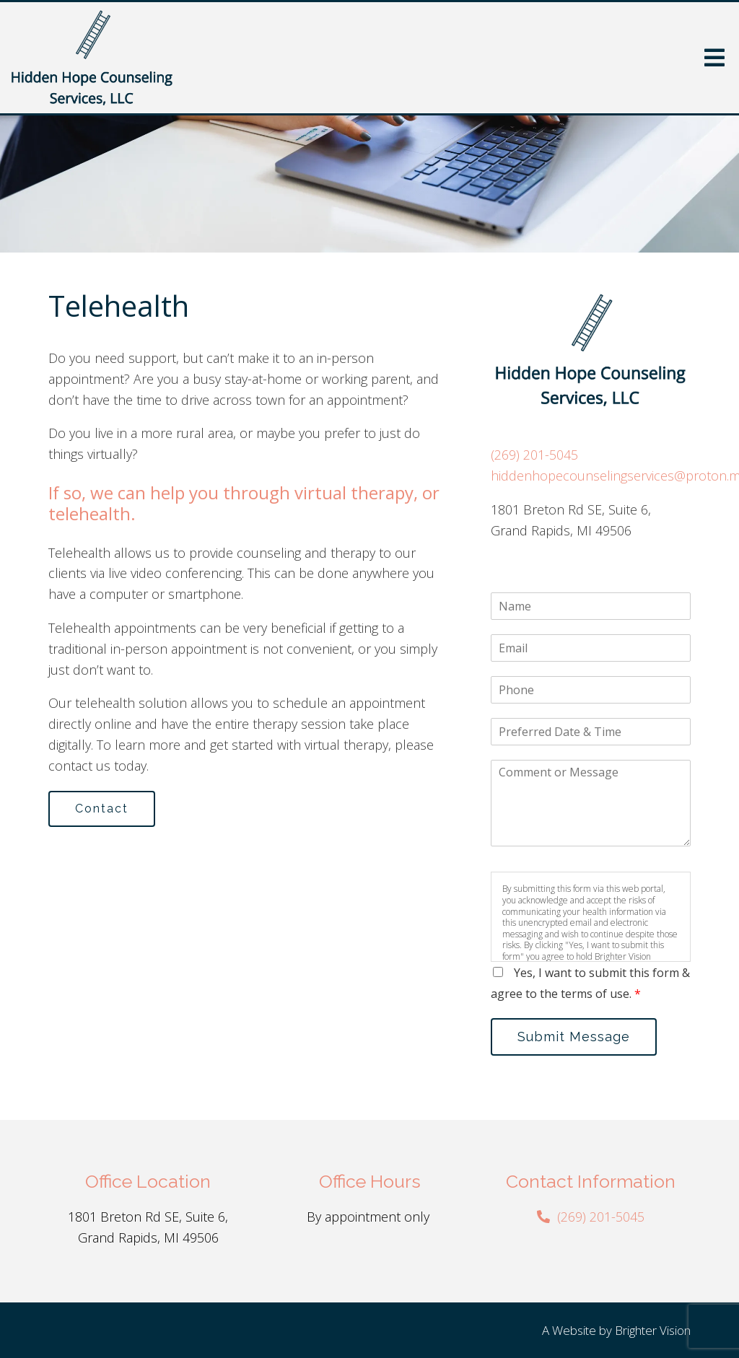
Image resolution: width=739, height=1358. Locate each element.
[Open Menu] (714, 57)
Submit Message (573, 1036)
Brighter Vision (653, 1330)
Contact (101, 808)
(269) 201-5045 (534, 454)
